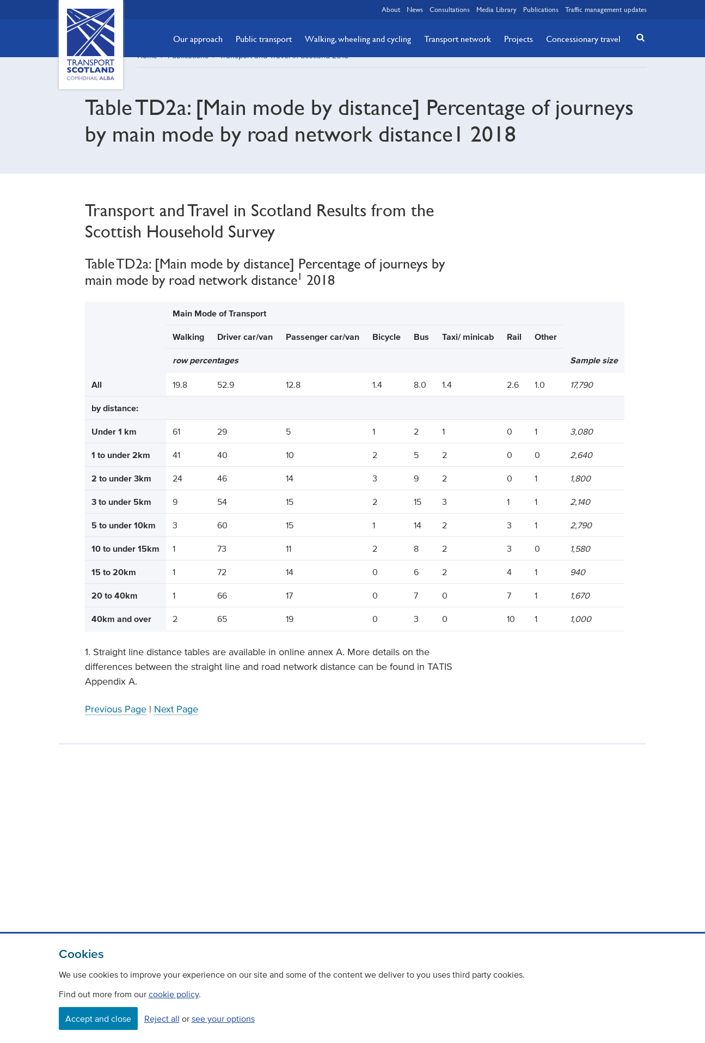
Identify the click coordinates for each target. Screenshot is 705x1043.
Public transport (264, 38)
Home (147, 68)
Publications (541, 9)
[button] (637, 37)
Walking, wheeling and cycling (358, 38)
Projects (518, 38)
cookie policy (174, 994)
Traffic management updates (606, 9)
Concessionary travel (583, 38)
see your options (223, 1018)
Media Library (496, 9)
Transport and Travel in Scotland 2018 (283, 68)
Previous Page (115, 721)
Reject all (162, 1018)
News (415, 9)
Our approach (198, 38)
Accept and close (98, 1018)
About (391, 9)
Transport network (457, 38)
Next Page (176, 721)
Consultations (450, 9)
